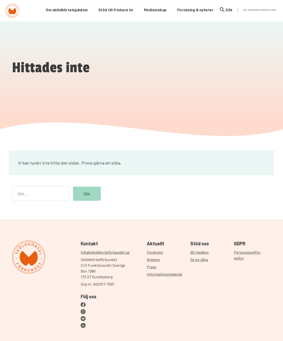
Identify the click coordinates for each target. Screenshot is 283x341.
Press (152, 266)
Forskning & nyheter (195, 10)
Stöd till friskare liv (115, 10)
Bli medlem (200, 252)
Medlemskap (155, 10)
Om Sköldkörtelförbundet (259, 9)
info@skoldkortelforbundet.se (105, 252)
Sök (226, 9)
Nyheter (155, 259)
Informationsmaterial (166, 274)
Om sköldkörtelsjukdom (67, 10)
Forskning (156, 252)
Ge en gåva (200, 259)
